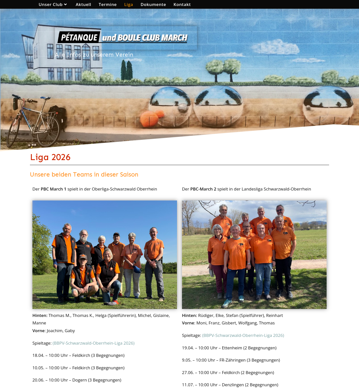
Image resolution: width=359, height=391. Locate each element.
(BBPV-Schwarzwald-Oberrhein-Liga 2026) (94, 343)
